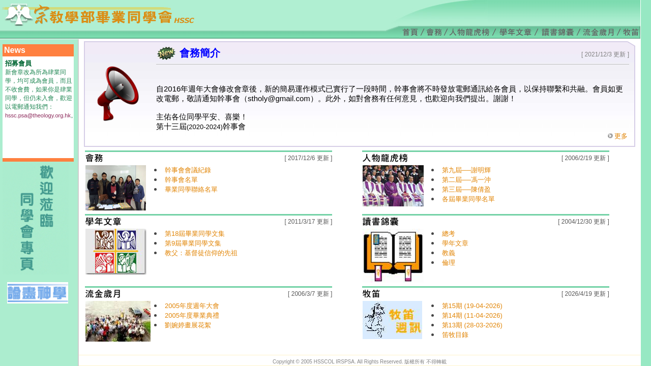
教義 (448, 253)
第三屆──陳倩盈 (466, 189)
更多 (621, 136)
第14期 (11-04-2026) (472, 315)
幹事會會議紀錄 (188, 170)
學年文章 (455, 243)
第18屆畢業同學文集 (195, 233)
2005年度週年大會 (192, 306)
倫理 (448, 262)
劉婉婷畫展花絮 (188, 325)
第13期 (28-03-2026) (472, 325)
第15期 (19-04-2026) (472, 306)
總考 (448, 233)
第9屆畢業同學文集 (193, 243)
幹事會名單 (181, 180)
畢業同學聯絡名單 (191, 189)
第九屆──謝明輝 (466, 170)
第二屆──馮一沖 (466, 180)
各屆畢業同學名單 (468, 199)
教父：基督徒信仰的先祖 (201, 253)
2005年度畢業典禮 (192, 315)
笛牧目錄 (455, 335)
